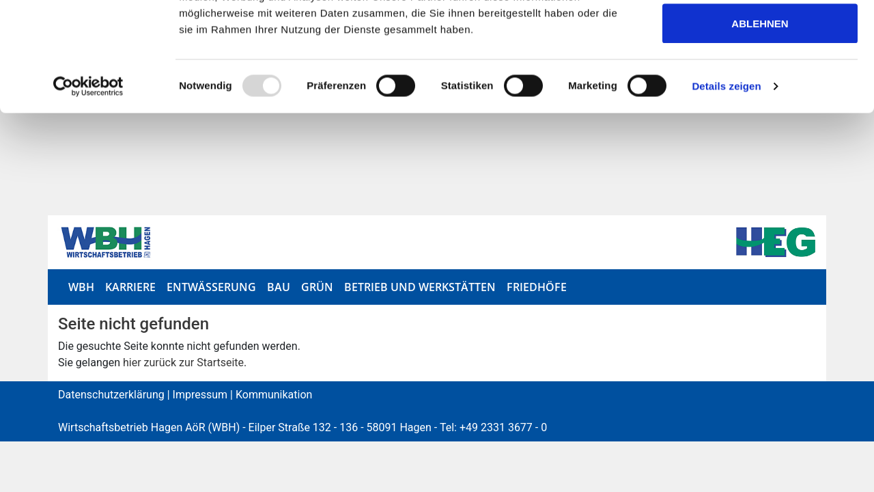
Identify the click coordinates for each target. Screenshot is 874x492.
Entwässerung (211, 285)
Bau (278, 285)
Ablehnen (759, 125)
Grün (317, 285)
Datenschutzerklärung (111, 393)
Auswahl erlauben (759, 81)
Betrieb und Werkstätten (420, 285)
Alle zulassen (760, 36)
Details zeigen (726, 188)
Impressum (200, 393)
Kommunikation (274, 393)
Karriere (130, 285)
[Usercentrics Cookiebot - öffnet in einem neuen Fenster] (88, 188)
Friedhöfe (537, 285)
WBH (81, 285)
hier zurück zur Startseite (183, 361)
